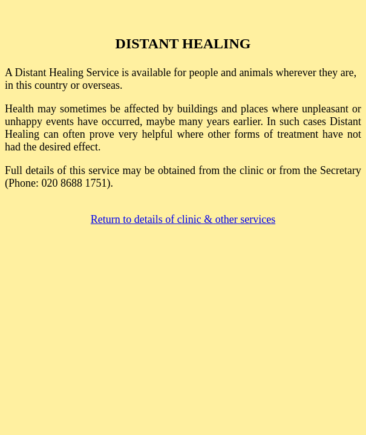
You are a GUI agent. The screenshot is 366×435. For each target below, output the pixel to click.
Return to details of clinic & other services (183, 219)
